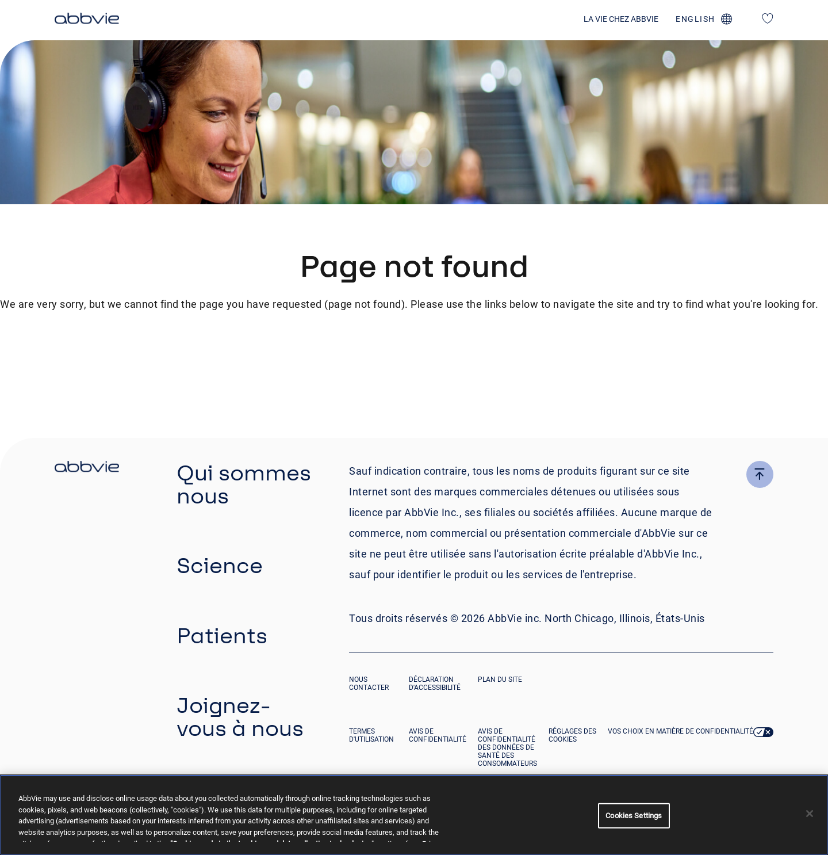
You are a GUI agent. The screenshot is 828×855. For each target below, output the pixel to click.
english (695, 19)
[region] (414, 814)
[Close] (809, 813)
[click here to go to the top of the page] (759, 474)
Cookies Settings (633, 815)
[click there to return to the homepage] (87, 468)
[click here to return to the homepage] (87, 20)
